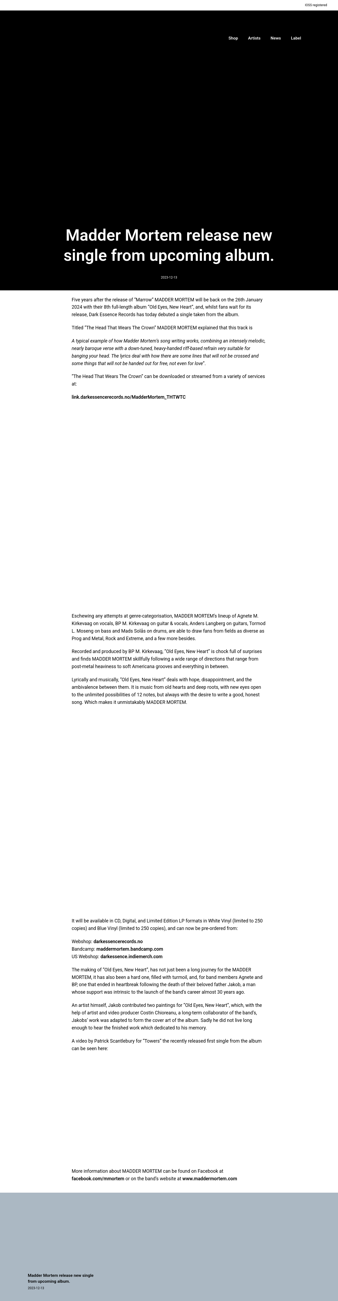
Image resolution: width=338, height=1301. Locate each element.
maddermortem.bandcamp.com (130, 949)
